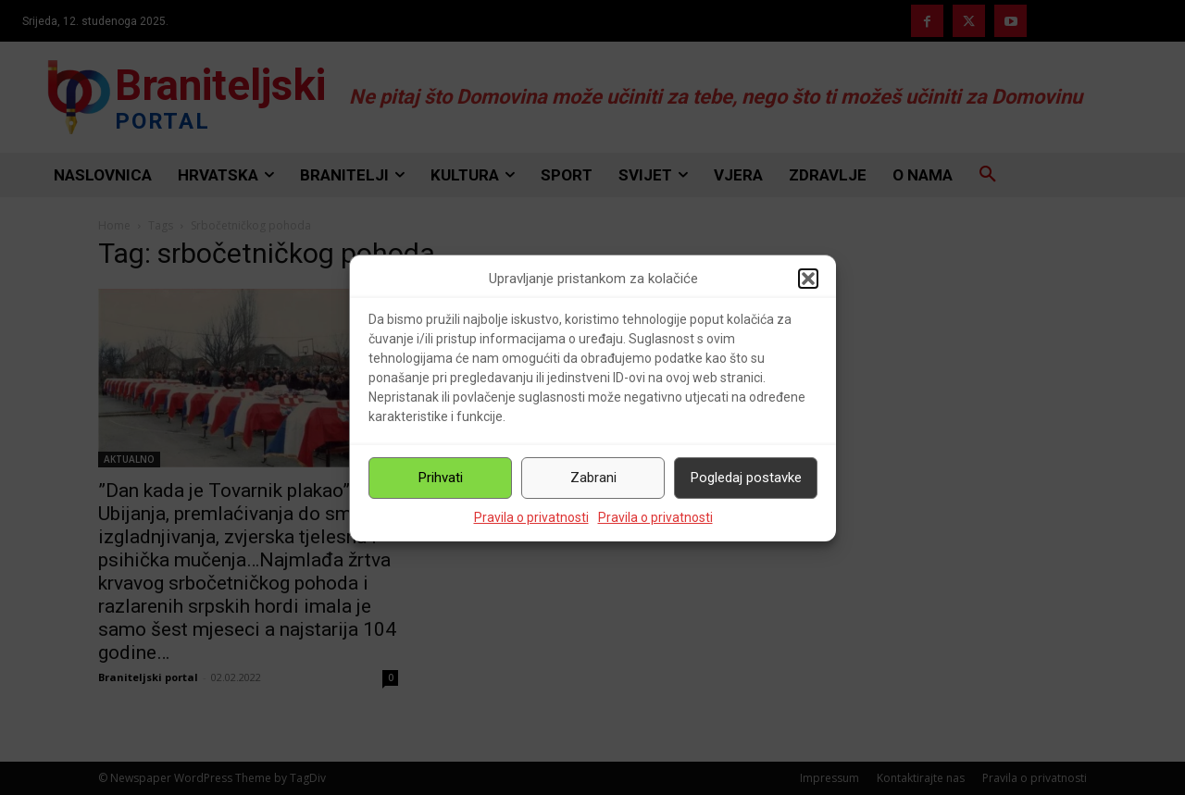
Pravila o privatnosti (531, 517)
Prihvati (440, 478)
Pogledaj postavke (746, 478)
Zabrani (593, 478)
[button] (808, 279)
